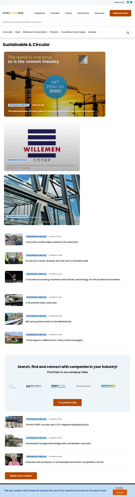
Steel (19, 24)
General (101, 24)
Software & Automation (38, 24)
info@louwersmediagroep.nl (113, 417)
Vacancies (102, 12)
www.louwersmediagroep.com (114, 473)
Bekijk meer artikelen (21, 351)
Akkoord (124, 493)
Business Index (122, 12)
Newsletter (41, 413)
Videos (74, 12)
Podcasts (62, 12)
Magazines (48, 12)
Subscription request (46, 408)
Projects (59, 24)
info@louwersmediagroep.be (113, 458)
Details (111, 492)
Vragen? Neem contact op (107, 372)
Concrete (7, 24)
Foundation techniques (80, 24)
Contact (39, 424)
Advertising (87, 12)
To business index (67, 278)
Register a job (42, 419)
